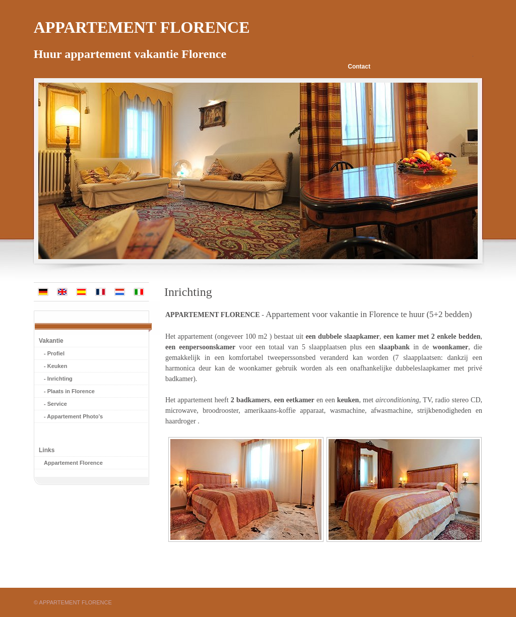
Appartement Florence (73, 463)
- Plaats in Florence (69, 391)
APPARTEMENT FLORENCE (212, 315)
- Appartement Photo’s (73, 416)
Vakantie (51, 340)
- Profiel (54, 353)
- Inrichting (58, 379)
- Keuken (55, 366)
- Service (55, 404)
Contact (359, 66)
